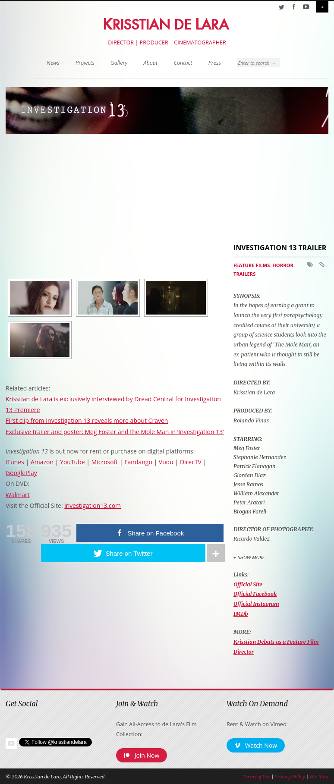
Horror (282, 265)
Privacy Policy (289, 777)
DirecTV (191, 462)
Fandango (138, 462)
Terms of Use (256, 777)
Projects (85, 62)
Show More (251, 557)
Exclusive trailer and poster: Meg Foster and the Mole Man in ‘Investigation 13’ (115, 432)
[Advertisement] (283, 188)
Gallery (118, 62)
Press (214, 62)
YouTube (72, 462)
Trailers (244, 274)
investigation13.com (92, 505)
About (150, 62)
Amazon (42, 462)
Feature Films (251, 265)
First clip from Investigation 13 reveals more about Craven (87, 420)
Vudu (166, 462)
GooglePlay (21, 473)
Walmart (18, 495)
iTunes (15, 462)
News (53, 62)
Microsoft (104, 462)
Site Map (318, 777)
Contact (183, 62)
